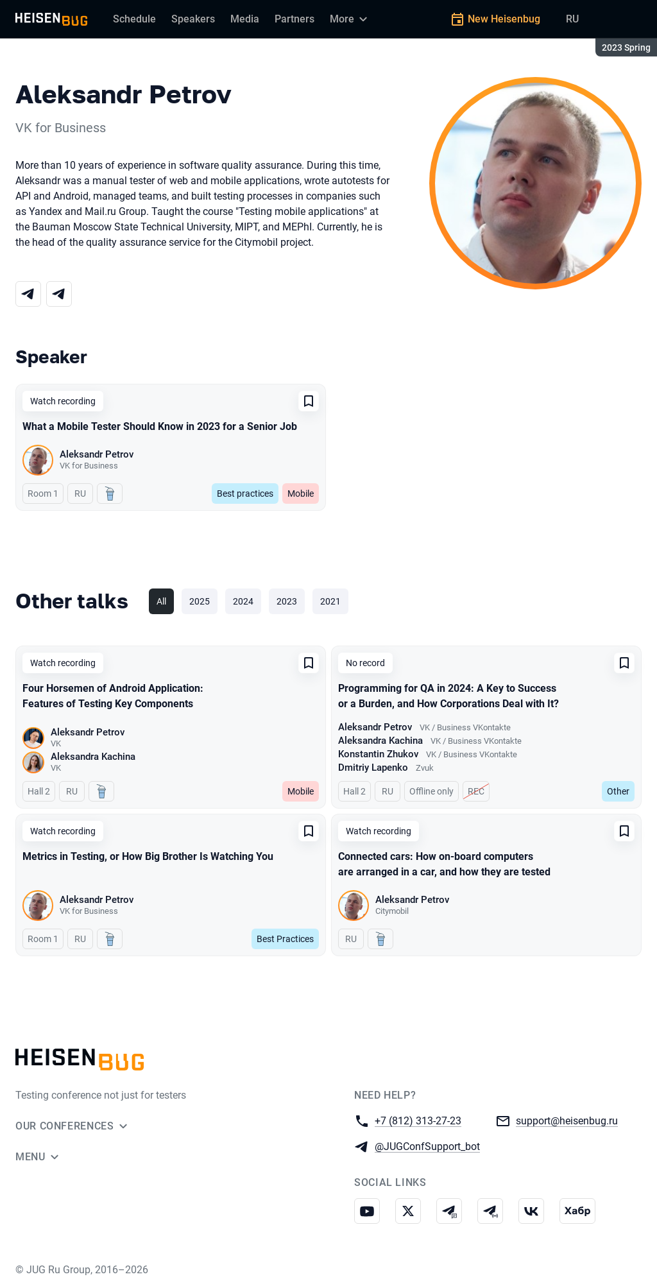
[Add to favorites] (308, 401)
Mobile (300, 493)
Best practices (245, 493)
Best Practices (285, 939)
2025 (199, 601)
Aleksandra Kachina (93, 756)
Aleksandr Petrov (96, 454)
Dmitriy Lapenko (373, 767)
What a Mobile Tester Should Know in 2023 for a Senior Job (159, 426)
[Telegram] (28, 294)
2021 (330, 601)
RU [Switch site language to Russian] (572, 19)
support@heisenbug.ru (567, 1120)
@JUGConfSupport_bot (427, 1146)
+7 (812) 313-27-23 (418, 1120)
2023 (287, 601)
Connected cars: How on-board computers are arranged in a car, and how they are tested (444, 864)
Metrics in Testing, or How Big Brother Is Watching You (147, 856)
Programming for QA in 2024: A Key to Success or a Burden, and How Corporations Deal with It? (448, 696)
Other (618, 791)
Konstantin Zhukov (378, 754)
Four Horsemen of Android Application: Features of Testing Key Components (112, 696)
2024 (243, 601)
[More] (350, 19)
